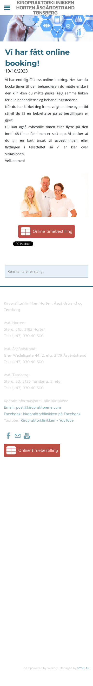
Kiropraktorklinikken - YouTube (47, 420)
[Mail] (17, 435)
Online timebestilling (52, 231)
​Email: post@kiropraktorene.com (32, 407)
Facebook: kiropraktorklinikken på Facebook (42, 414)
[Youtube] (27, 435)
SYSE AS (83, 668)
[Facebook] (8, 435)
